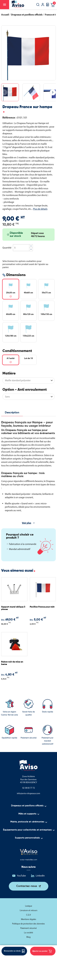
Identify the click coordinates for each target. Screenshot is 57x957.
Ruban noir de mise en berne (12, 663)
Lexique (28, 906)
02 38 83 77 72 (28, 788)
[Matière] (28, 380)
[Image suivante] (53, 92)
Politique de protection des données (28, 923)
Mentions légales (28, 919)
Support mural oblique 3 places (13, 608)
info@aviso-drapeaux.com (28, 793)
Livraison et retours (28, 910)
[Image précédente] (4, 92)
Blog (28, 937)
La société (28, 932)
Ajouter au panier (42, 951)
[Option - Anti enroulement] (28, 397)
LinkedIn (40, 875)
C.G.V (28, 915)
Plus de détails (40, 208)
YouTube (21, 875)
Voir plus (26, 522)
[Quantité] (21, 247)
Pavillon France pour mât (42, 607)
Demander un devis (14, 951)
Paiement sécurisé (28, 928)
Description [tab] (12, 412)
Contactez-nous (26, 886)
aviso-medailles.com (28, 860)
